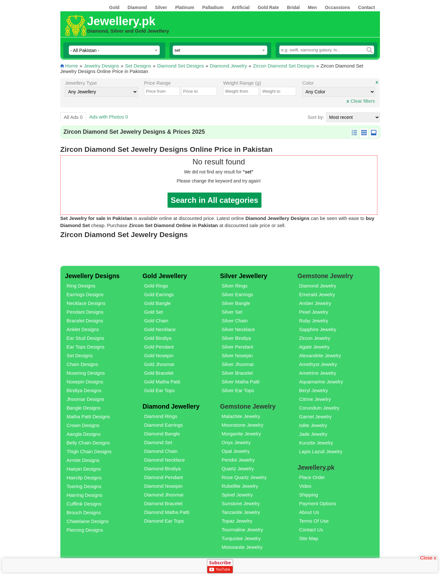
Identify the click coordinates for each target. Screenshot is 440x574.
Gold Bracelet (158, 373)
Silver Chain (234, 320)
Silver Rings (234, 285)
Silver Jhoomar (237, 364)
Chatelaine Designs (87, 521)
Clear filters (360, 101)
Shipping (308, 494)
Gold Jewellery (164, 275)
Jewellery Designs (92, 275)
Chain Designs (82, 364)
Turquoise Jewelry (241, 538)
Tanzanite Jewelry (240, 512)
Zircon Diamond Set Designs (283, 65)
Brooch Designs (84, 512)
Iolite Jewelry (313, 425)
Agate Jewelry (314, 347)
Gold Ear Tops (159, 390)
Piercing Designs (85, 530)
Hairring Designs (84, 495)
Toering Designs (84, 486)
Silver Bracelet (237, 373)
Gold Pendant (159, 347)
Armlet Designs (83, 460)
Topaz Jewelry (236, 521)
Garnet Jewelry (315, 416)
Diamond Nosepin (163, 486)
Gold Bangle (157, 303)
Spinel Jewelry (237, 494)
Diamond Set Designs (180, 65)
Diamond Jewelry (228, 65)
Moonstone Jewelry (242, 425)
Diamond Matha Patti (166, 512)
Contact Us (311, 529)
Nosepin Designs (85, 381)
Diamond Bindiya (162, 468)
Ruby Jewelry (313, 320)
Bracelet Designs (85, 320)
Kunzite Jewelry (316, 442)
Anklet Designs (83, 329)
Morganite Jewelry (241, 433)
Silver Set (231, 312)
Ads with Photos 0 (108, 117)
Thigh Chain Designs (89, 451)
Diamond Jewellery (171, 406)
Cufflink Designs (84, 503)
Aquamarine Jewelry (321, 381)
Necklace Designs (86, 303)
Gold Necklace (160, 329)
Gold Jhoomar (159, 364)
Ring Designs (81, 285)
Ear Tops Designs (85, 347)
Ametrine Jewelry (317, 373)
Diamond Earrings (163, 425)
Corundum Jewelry (319, 408)
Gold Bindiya (157, 338)
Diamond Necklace (164, 460)
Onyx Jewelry (236, 442)
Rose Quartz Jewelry (243, 477)
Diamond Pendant (163, 477)
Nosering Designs (86, 373)
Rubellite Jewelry (239, 486)
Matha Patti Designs (88, 416)
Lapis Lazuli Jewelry (321, 451)
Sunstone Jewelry (240, 503)
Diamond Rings (160, 416)
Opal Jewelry (235, 451)
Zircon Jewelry (315, 338)
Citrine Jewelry (315, 399)
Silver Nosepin (237, 355)
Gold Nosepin (158, 355)
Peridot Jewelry (238, 460)
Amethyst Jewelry (318, 364)
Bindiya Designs (84, 390)
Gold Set (153, 312)
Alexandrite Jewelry (320, 355)
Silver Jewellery (243, 275)
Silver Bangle (235, 303)
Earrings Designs (85, 294)
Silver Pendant (237, 347)
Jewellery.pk (121, 21)
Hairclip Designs (84, 477)
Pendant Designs (85, 312)
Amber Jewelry (315, 303)
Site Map (308, 538)
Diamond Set (158, 442)
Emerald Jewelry (317, 294)
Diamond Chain (160, 451)
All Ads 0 (73, 117)
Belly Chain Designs (88, 442)
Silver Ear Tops (237, 390)
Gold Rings (156, 285)
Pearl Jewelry (313, 312)
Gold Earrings (159, 294)
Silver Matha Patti (240, 381)
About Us (309, 512)
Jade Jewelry (313, 434)
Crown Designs (83, 425)
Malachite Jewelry (240, 416)
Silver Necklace (238, 329)
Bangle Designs (83, 408)
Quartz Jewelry (237, 468)
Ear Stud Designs (85, 338)
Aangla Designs (83, 434)
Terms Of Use (314, 521)
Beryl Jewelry (313, 390)
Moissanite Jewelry (241, 547)
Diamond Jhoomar (164, 494)
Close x (428, 557)
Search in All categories (214, 200)
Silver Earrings (237, 294)
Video (305, 486)
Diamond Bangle (162, 433)
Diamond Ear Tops (164, 521)
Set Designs (138, 65)
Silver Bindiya (236, 338)
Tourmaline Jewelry (242, 529)
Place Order (312, 477)
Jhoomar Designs (85, 399)
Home (71, 65)
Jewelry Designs (101, 65)
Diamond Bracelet (163, 503)
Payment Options (317, 503)
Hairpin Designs (84, 469)
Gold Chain (156, 320)
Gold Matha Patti (162, 381)
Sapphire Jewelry (317, 329)
